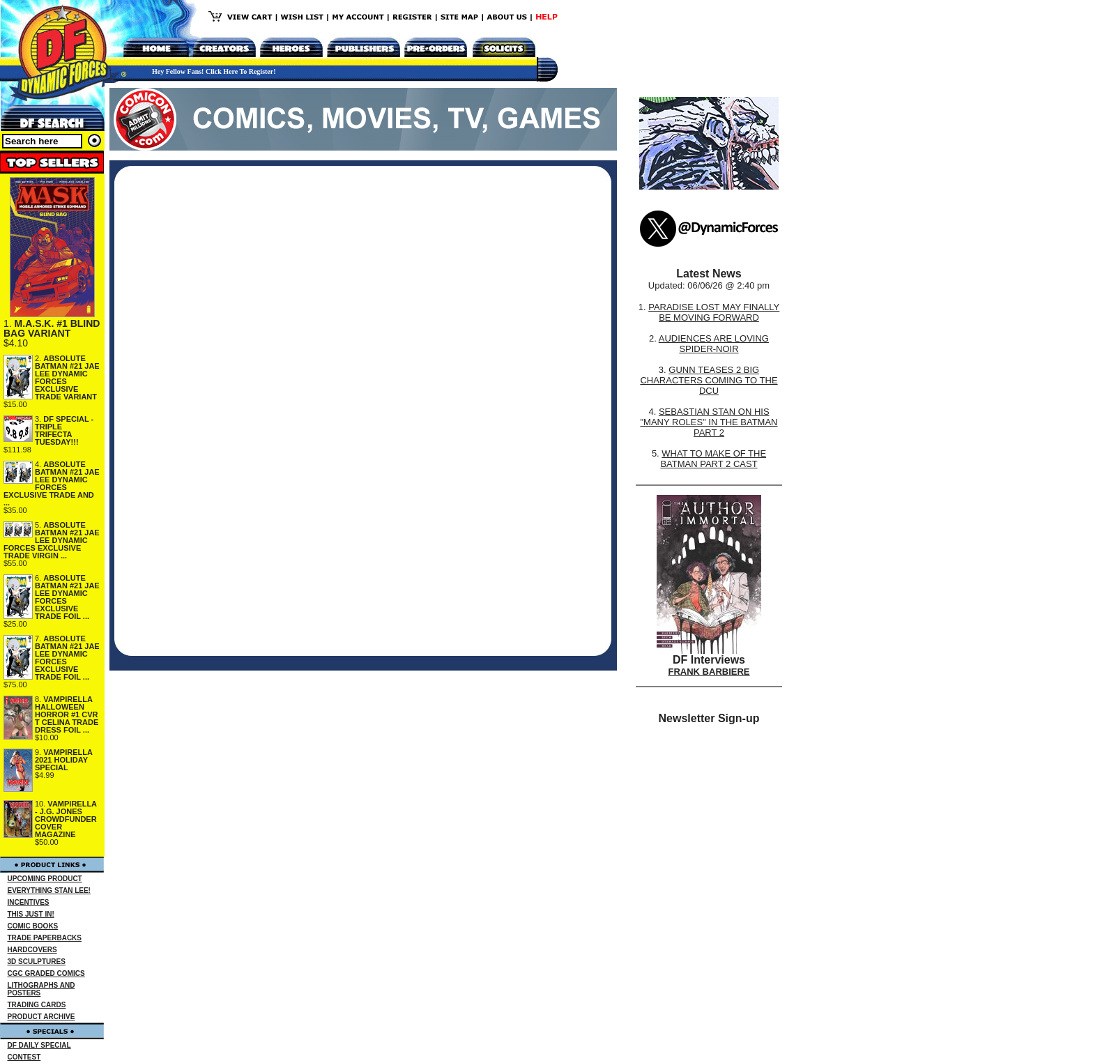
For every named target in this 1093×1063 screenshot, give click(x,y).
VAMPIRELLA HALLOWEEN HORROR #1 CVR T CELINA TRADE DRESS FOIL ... (66, 714)
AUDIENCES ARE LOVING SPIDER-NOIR (714, 343)
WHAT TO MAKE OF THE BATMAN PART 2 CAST (713, 458)
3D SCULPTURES (37, 961)
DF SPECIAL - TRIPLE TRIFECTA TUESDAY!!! (64, 430)
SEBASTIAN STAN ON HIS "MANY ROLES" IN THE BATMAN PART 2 (708, 422)
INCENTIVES (28, 902)
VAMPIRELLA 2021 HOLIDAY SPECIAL (64, 760)
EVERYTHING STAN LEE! (49, 890)
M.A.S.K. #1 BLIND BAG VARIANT (51, 328)
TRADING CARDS (37, 1005)
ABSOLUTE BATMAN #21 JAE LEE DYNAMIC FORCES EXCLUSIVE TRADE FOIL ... (67, 597)
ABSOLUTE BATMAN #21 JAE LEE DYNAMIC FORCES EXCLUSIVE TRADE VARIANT (67, 377)
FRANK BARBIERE (709, 671)
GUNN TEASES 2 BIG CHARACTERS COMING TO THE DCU (708, 380)
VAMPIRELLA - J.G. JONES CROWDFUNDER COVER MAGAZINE (66, 819)
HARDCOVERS (32, 950)
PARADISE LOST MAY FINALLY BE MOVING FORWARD (713, 312)
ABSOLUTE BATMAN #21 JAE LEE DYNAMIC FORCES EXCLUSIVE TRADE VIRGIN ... (51, 540)
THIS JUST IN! (31, 914)
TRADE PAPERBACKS (45, 938)
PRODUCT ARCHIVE (41, 1016)
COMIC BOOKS (33, 926)
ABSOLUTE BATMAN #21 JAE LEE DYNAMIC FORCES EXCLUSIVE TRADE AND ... (51, 483)
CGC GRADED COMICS (46, 973)
